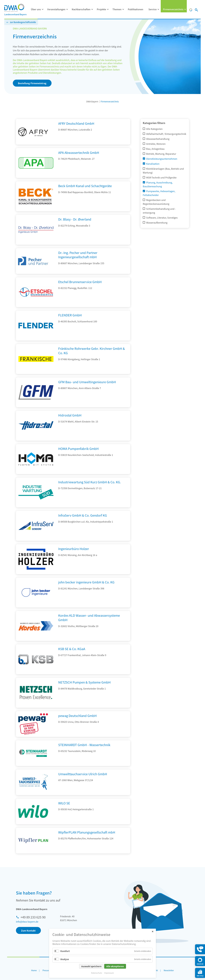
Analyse (64, 959)
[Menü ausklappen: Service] (158, 9)
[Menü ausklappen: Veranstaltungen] (67, 9)
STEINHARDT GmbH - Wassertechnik (84, 744)
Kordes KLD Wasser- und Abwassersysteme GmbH (89, 617)
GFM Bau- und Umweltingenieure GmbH (87, 382)
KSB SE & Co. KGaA (71, 648)
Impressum (109, 972)
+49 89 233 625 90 (33, 917)
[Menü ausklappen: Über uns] (42, 9)
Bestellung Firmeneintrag (32, 83)
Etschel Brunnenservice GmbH (80, 281)
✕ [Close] (152, 931)
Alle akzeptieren (115, 966)
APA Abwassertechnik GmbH (78, 152)
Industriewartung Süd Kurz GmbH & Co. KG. (89, 482)
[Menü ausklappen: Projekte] (108, 9)
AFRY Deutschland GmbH (76, 123)
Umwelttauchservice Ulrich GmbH (82, 774)
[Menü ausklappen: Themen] (123, 9)
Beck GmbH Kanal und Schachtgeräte (85, 185)
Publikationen (135, 9)
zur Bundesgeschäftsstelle (23, 22)
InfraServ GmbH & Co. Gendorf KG (82, 515)
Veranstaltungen (56, 9)
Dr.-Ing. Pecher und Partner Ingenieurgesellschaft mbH (77, 254)
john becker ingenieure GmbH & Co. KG (86, 582)
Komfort (65, 951)
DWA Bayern (92, 101)
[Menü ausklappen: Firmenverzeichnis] (185, 9)
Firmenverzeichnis (173, 9)
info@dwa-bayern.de (27, 921)
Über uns (36, 9)
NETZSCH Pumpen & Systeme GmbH (84, 682)
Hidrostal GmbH (69, 415)
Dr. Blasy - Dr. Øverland (74, 219)
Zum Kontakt (28, 930)
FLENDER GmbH (70, 315)
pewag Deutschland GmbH (77, 715)
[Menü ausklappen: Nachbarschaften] (92, 9)
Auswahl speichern (91, 966)
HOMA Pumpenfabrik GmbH (78, 448)
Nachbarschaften (81, 9)
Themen (116, 9)
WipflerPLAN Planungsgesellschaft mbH (86, 832)
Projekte (101, 9)
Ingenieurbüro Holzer (73, 548)
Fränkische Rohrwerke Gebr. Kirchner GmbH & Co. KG (91, 350)
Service (152, 9)
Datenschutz (96, 972)
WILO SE (64, 803)
